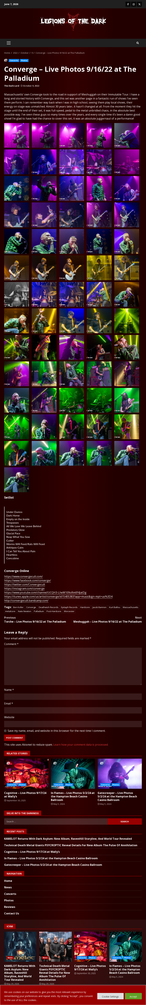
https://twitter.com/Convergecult (24, 584)
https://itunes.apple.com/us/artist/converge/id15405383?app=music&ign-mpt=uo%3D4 (58, 596)
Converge (31, 607)
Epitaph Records (69, 607)
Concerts (14, 60)
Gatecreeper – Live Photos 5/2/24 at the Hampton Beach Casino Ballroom (120, 774)
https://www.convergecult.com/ (23, 576)
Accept (133, 996)
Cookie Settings (110, 996)
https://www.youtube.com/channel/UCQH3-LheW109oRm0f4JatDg (45, 592)
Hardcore (85, 607)
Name (9, 690)
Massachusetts (130, 607)
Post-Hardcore (54, 611)
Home (8, 881)
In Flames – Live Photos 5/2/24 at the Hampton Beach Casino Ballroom (73, 774)
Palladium (39, 611)
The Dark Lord (11, 85)
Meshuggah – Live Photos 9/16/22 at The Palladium (107, 619)
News (8, 887)
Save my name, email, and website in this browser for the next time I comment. (56, 731)
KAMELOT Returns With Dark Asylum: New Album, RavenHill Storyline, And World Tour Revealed (68, 839)
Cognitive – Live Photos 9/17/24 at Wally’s (26, 774)
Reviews (9, 907)
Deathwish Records (48, 607)
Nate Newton (24, 611)
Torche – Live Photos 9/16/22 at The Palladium (38, 619)
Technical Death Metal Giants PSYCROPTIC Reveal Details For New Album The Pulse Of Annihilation (70, 845)
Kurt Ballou (114, 607)
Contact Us (11, 913)
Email (8, 703)
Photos (24, 60)
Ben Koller (18, 607)
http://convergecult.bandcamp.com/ (26, 600)
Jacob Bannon (99, 607)
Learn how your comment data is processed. (80, 744)
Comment (11, 644)
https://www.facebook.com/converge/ (27, 580)
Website (9, 717)
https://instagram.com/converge (24, 588)
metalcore (10, 611)
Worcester (69, 611)
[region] (73, 995)
